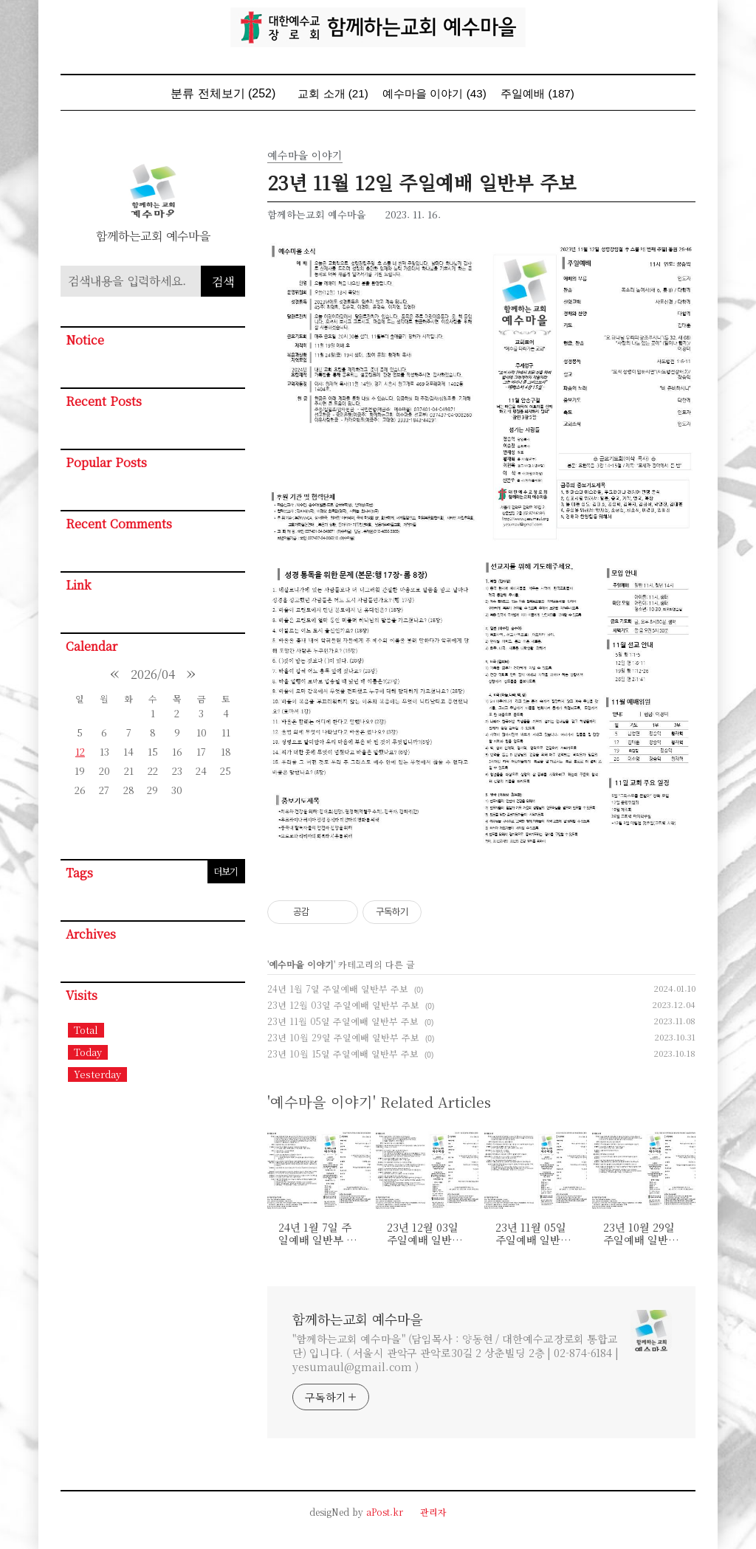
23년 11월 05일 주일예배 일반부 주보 (343, 1021)
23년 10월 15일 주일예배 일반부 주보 (343, 1053)
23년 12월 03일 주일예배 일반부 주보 (343, 1004)
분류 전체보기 (223, 93)
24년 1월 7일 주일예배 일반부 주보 (337, 988)
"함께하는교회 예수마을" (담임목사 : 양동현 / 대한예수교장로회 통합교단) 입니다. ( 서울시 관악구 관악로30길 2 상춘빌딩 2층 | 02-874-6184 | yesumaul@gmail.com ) (455, 1352)
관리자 (433, 1511)
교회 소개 (333, 93)
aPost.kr (384, 1511)
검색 (223, 281)
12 (80, 752)
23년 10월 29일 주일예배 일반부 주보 (343, 1037)
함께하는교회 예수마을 (357, 1319)
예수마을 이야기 (434, 93)
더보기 (225, 871)
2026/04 (153, 674)
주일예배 (537, 93)
